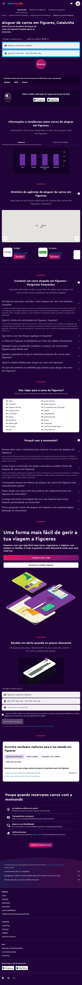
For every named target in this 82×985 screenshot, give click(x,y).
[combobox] (13, 39)
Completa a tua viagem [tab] (51, 756)
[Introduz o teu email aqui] (43, 707)
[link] (19, 256)
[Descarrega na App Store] (53, 100)
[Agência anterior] (5, 238)
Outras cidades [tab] (32, 756)
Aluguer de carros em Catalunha (40, 15)
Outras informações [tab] (60, 142)
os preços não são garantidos (55, 865)
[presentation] (53, 99)
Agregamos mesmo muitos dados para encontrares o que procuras (42, 875)
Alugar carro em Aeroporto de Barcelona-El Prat (22, 773)
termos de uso (32, 726)
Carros (4, 15)
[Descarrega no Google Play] (39, 100)
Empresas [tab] (21, 142)
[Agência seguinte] (77, 238)
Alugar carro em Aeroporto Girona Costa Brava (22, 776)
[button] (3, 3)
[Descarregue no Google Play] (8, 968)
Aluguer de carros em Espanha (18, 15)
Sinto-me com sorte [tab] (13, 762)
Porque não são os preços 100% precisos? (42, 879)
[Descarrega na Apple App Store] (22, 968)
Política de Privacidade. (46, 726)
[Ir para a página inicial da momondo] (15, 3)
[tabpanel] (41, 162)
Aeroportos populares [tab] (14, 756)
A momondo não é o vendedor (42, 871)
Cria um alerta (37, 834)
